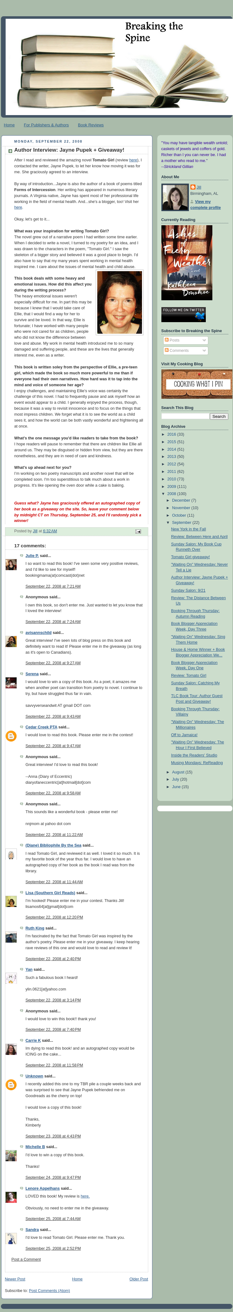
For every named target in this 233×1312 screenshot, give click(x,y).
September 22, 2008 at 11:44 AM (54, 882)
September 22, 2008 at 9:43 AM (53, 716)
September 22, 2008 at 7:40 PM (53, 1029)
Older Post (138, 1279)
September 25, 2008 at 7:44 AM (53, 1219)
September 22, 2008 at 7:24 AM (53, 622)
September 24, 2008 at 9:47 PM (53, 1177)
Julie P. (32, 556)
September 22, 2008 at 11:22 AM (54, 835)
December (181, 500)
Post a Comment (26, 1259)
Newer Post (15, 1279)
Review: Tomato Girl (188, 675)
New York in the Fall (188, 529)
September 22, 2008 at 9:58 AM (53, 793)
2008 (172, 494)
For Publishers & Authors (46, 125)
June (177, 787)
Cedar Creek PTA (42, 727)
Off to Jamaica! (184, 735)
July (176, 779)
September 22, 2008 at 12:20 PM (54, 917)
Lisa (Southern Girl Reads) (50, 893)
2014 (172, 449)
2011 (172, 471)
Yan (29, 969)
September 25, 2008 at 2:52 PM (53, 1248)
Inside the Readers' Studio (194, 755)
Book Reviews (91, 125)
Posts (172, 340)
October (179, 515)
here (133, 160)
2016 (172, 434)
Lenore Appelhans (43, 1188)
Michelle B (35, 1147)
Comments (177, 350)
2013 (172, 456)
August (178, 772)
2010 (172, 479)
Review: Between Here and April (199, 536)
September (182, 522)
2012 (172, 464)
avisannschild (39, 633)
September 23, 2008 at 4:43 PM (53, 1136)
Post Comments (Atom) (49, 1291)
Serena (32, 674)
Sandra (32, 1230)
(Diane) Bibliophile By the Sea (54, 845)
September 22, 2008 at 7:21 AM (53, 586)
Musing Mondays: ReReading (197, 763)
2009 (172, 486)
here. (85, 1196)
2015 (172, 442)
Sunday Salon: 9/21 (188, 590)
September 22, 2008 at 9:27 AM (53, 663)
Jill (199, 187)
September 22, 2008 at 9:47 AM (53, 746)
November (181, 508)
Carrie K (33, 1040)
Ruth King (35, 928)
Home (9, 125)
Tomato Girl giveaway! (190, 557)
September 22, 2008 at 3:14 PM (53, 1000)
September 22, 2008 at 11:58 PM (54, 1065)
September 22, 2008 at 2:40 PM (53, 959)
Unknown (34, 1076)
